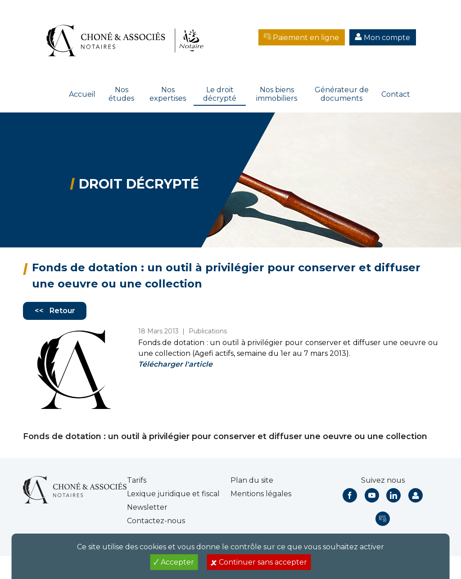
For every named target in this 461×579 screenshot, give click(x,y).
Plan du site (251, 480)
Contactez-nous (156, 520)
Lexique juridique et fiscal (173, 493)
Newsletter (147, 507)
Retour (62, 310)
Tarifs (136, 480)
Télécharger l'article (175, 364)
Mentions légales (260, 493)
